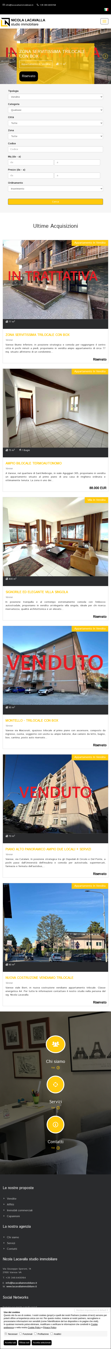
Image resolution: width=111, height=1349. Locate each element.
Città (11, 117)
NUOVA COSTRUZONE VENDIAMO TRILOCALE (39, 978)
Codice (12, 143)
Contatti (12, 1249)
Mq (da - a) (14, 156)
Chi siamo (13, 1237)
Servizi (11, 1243)
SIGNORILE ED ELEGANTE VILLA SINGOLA (36, 592)
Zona (11, 130)
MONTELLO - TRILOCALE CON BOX (31, 720)
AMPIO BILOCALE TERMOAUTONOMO (33, 463)
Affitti (10, 1205)
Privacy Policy (49, 1327)
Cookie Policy (34, 1327)
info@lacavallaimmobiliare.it (19, 5)
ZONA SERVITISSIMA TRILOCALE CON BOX (37, 335)
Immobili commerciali (19, 1210)
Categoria (13, 104)
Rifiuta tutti (24, 1342)
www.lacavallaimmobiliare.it (21, 1286)
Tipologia (13, 91)
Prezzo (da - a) (16, 170)
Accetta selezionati (42, 1342)
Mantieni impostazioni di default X (92, 1310)
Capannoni (13, 1216)
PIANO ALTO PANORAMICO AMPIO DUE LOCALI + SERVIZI (48, 849)
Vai (55, 1067)
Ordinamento (15, 183)
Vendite (11, 1199)
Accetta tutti (10, 1342)
